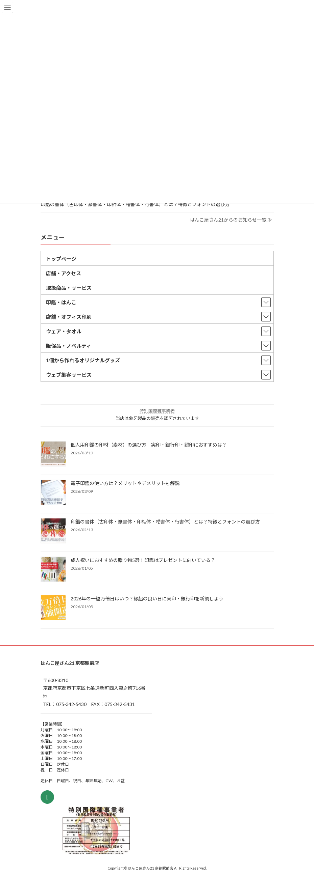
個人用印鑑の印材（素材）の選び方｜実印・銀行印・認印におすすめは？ (149, 445)
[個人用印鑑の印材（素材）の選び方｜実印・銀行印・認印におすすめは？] (53, 454)
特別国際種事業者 (157, 411)
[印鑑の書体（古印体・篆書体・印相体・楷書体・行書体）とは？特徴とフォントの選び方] (53, 531)
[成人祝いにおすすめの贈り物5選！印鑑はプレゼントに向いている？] (53, 570)
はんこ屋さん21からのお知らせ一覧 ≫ (231, 220)
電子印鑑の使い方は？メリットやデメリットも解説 (125, 483)
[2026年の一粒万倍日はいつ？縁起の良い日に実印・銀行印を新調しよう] (53, 608)
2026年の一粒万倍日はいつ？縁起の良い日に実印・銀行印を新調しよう (147, 598)
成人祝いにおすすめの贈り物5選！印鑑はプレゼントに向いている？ (143, 560)
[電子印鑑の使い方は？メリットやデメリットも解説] (53, 493)
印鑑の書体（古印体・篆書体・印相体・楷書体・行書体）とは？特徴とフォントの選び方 (135, 204)
